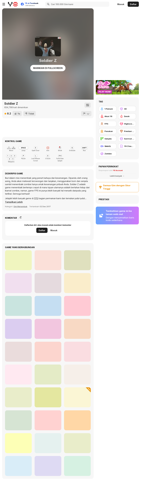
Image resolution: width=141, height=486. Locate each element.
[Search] (47, 4)
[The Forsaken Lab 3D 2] (48, 283)
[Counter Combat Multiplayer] (77, 352)
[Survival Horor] (127, 139)
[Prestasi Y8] (127, 131)
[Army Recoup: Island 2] (18, 283)
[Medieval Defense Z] (77, 466)
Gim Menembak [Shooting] (20, 206)
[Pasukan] (107, 131)
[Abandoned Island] (48, 306)
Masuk (120, 4)
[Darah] (127, 116)
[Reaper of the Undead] (77, 374)
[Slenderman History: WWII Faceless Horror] (48, 443)
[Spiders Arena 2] (18, 466)
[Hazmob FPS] (18, 397)
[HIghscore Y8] (127, 124)
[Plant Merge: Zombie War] (77, 397)
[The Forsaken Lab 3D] (77, 283)
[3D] (127, 109)
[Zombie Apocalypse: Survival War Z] (48, 397)
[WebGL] (107, 146)
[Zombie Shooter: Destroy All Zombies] (18, 374)
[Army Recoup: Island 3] (18, 306)
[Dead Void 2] (18, 329)
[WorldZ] (77, 443)
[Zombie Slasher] (77, 329)
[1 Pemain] (107, 109)
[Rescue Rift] (18, 352)
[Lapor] (86, 113)
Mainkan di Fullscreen (48, 68)
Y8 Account (118, 170)
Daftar (133, 4)
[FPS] (107, 124)
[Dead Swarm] (48, 260)
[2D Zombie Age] (48, 352)
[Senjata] (107, 139)
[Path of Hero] (48, 329)
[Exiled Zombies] (48, 420)
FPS (36, 198)
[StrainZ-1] (18, 443)
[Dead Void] (77, 260)
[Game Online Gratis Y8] (13, 4)
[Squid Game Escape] (48, 374)
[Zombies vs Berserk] (48, 466)
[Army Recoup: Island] (18, 260)
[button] (14, 202)
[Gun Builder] (18, 420)
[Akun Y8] (107, 116)
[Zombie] (107, 153)
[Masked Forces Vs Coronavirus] (77, 420)
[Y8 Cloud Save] (127, 146)
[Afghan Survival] (77, 306)
